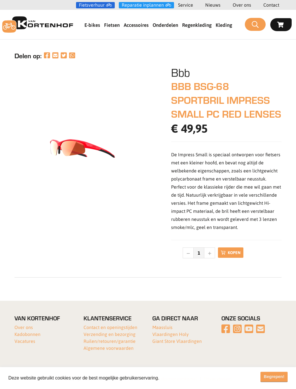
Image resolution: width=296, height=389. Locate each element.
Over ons (242, 5)
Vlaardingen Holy (170, 334)
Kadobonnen (27, 334)
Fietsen (112, 25)
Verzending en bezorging (110, 334)
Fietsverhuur (92, 5)
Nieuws (213, 5)
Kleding (224, 25)
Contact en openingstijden (110, 327)
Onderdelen (165, 25)
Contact (271, 5)
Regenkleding (197, 25)
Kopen (230, 252)
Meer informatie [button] (177, 377)
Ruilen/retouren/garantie (110, 341)
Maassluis (162, 327)
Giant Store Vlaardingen (177, 341)
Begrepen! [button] (274, 376)
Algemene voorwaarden (109, 348)
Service (185, 5)
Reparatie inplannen (143, 5)
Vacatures (24, 341)
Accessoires (136, 25)
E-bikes (92, 25)
